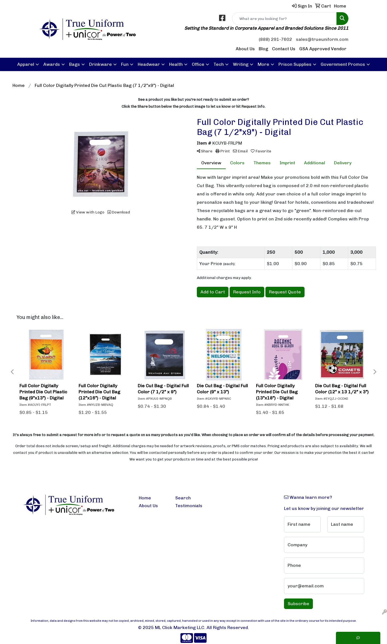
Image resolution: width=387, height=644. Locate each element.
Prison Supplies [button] (294, 64)
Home (145, 497)
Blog (263, 48)
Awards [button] (51, 64)
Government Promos (343, 64)
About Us (245, 48)
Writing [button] (240, 64)
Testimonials (188, 505)
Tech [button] (218, 64)
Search (183, 497)
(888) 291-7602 (275, 39)
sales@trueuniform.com (322, 39)
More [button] (263, 64)
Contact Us (283, 48)
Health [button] (176, 64)
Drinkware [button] (100, 64)
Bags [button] (74, 64)
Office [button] (198, 64)
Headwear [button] (149, 64)
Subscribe (298, 603)
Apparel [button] (25, 64)
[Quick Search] (284, 18)
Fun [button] (125, 64)
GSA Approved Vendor (322, 48)
